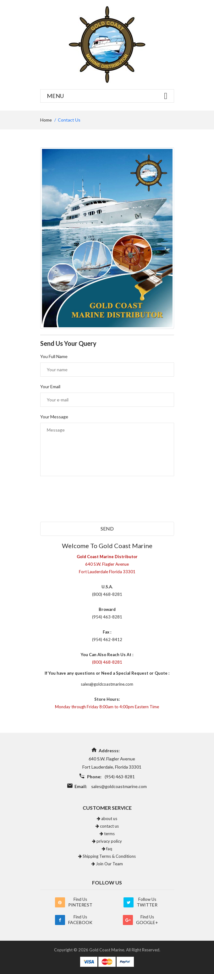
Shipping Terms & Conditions (107, 856)
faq (107, 848)
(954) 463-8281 (120, 776)
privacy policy (107, 841)
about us (107, 818)
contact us (107, 826)
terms (107, 833)
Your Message (54, 416)
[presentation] (88, 503)
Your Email (50, 386)
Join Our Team (107, 863)
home (46, 119)
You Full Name (54, 356)
